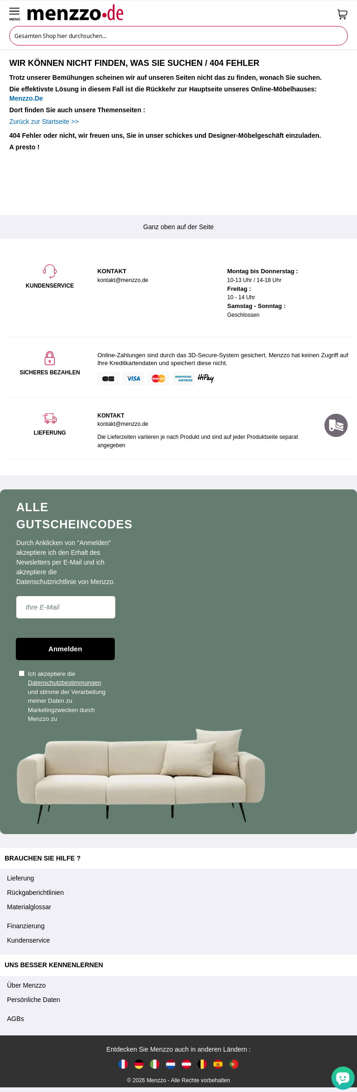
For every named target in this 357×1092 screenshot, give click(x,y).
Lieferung (20, 878)
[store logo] (178, 12)
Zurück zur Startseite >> (44, 121)
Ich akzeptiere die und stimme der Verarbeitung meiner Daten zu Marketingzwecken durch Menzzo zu (62, 696)
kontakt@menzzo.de (122, 424)
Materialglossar (29, 907)
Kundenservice (28, 940)
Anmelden (65, 649)
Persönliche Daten (33, 999)
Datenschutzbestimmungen (64, 682)
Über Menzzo (26, 985)
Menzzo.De (26, 98)
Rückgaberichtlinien (35, 892)
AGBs (15, 1018)
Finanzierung (26, 926)
